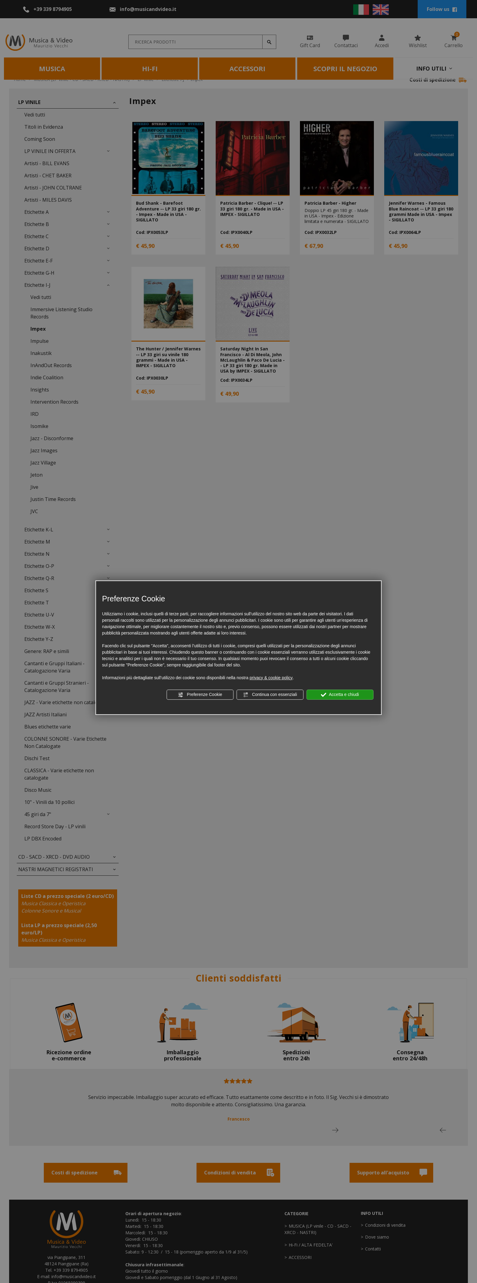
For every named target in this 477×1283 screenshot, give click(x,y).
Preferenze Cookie (200, 694)
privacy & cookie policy (271, 677)
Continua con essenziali (270, 694)
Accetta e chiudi (340, 694)
